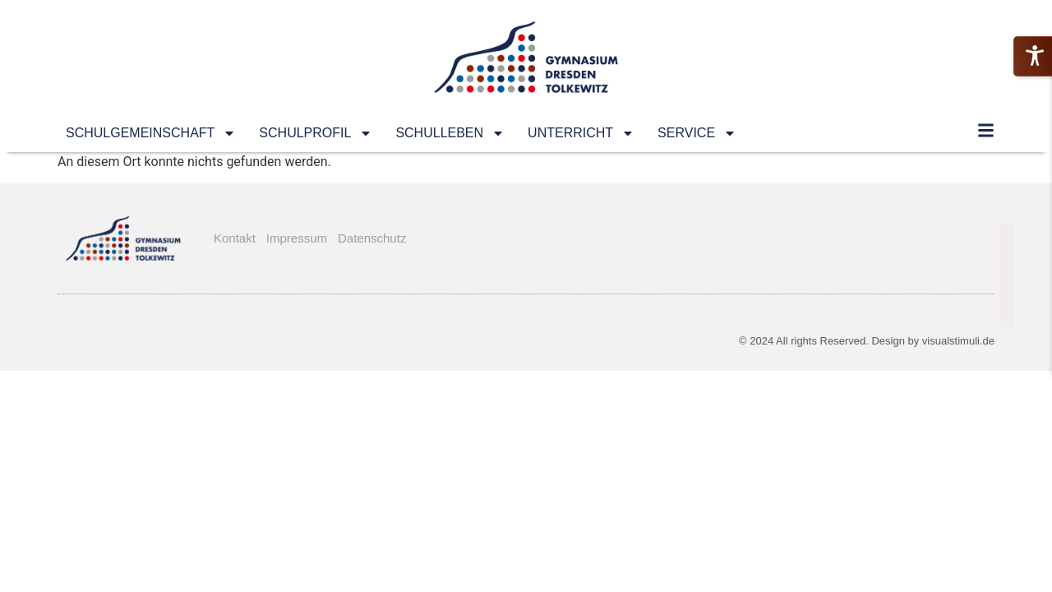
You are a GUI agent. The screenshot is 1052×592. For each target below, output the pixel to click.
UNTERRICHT (581, 133)
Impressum (296, 238)
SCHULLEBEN (450, 133)
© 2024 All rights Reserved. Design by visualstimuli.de (866, 341)
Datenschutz (372, 238)
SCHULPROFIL (315, 133)
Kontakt (235, 238)
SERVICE (697, 133)
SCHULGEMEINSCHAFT (151, 133)
